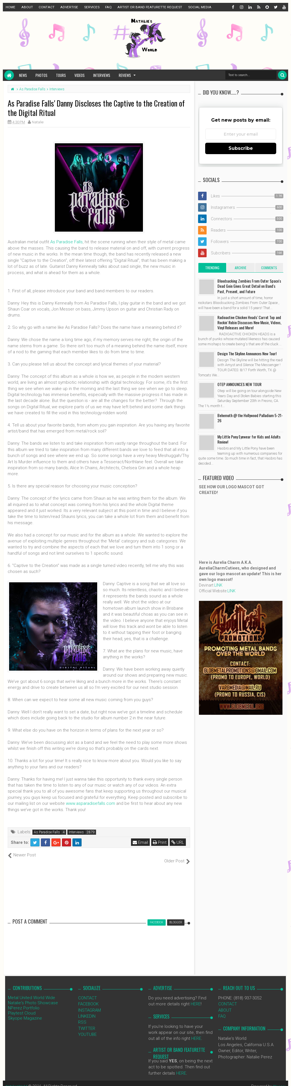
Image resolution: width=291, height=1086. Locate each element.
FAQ (108, 7)
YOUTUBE (87, 1028)
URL (178, 842)
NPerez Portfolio (24, 1001)
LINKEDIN (86, 1010)
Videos (79, 75)
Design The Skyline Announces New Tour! (247, 353)
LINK (218, 585)
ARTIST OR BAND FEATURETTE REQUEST (149, 7)
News (23, 75)
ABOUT (27, 7)
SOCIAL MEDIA (199, 7)
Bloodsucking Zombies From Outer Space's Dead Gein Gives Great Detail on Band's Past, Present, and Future (249, 286)
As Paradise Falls (66, 241)
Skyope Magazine (25, 1011)
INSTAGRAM (89, 1004)
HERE (196, 998)
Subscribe (240, 148)
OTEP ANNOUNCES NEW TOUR (239, 384)
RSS (82, 1016)
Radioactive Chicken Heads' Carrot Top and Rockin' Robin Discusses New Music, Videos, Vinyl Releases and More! (249, 322)
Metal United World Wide (31, 991)
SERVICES (91, 7)
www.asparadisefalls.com (90, 803)
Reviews (125, 75)
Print (161, 842)
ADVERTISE (69, 7)
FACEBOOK (88, 998)
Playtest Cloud (22, 1006)
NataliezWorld (18, 1080)
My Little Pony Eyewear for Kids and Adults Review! (248, 439)
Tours (61, 75)
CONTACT (47, 7)
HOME (10, 7)
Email (141, 842)
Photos (41, 75)
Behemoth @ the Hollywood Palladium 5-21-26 (250, 417)
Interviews (101, 75)
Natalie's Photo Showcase (33, 996)
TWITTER (86, 1022)
